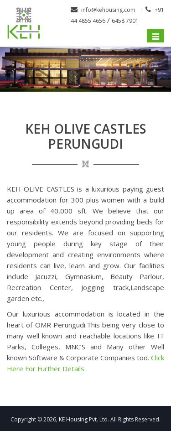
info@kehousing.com (108, 10)
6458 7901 (125, 21)
